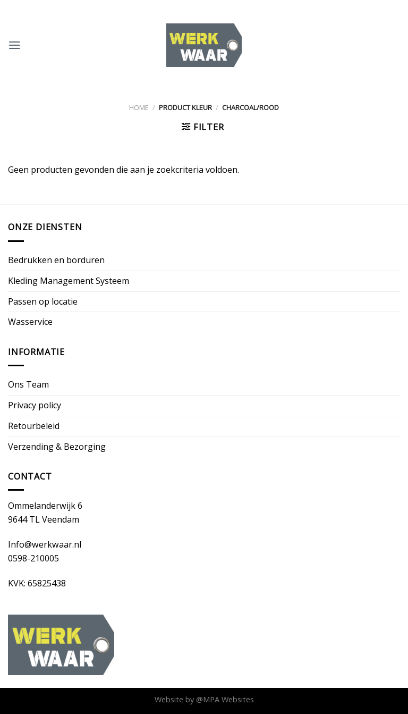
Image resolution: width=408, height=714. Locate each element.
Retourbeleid (34, 426)
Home (139, 107)
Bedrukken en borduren (56, 260)
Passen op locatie (43, 301)
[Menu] (14, 45)
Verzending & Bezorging (57, 446)
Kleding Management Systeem (68, 281)
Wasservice (30, 321)
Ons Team (28, 384)
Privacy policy (34, 405)
